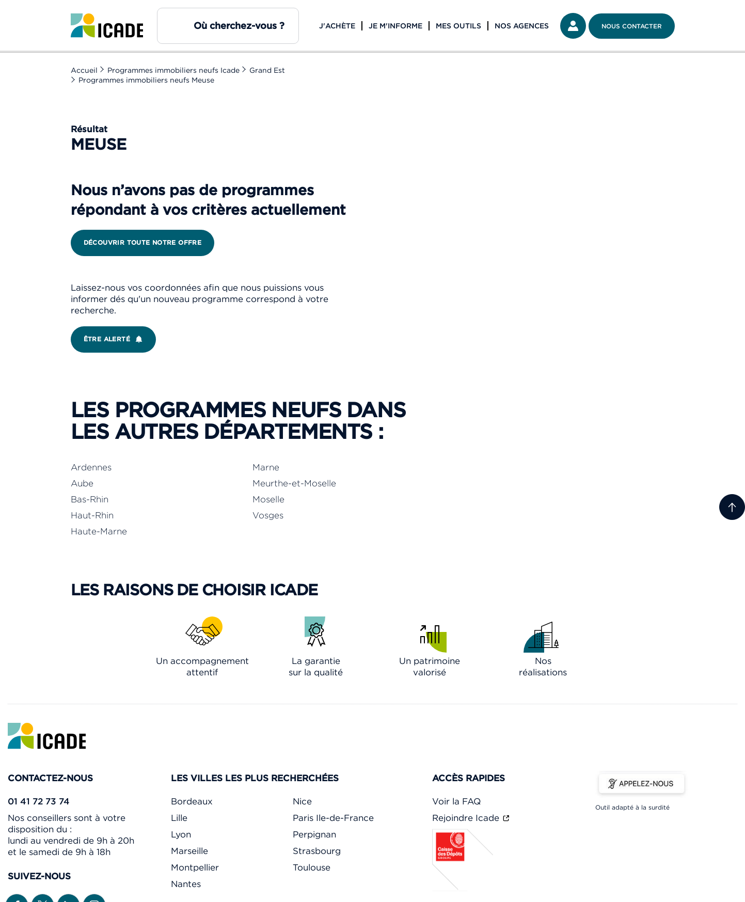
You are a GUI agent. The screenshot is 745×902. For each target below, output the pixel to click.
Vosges (267, 515)
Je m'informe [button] (395, 25)
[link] (107, 26)
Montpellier (195, 867)
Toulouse (311, 867)
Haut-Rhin (92, 515)
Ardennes (91, 467)
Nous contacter (631, 26)
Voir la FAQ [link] (456, 801)
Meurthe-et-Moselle (294, 483)
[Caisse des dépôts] (463, 888)
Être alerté (116, 339)
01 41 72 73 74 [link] (39, 801)
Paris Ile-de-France (333, 818)
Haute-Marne (99, 531)
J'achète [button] (337, 25)
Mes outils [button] (458, 25)
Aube (82, 483)
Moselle (268, 499)
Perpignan (314, 834)
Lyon (181, 834)
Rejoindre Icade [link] (467, 818)
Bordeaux (192, 801)
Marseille (189, 851)
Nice (302, 801)
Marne (265, 467)
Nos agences (522, 25)
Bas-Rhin (89, 499)
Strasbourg (317, 851)
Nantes (186, 884)
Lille (179, 818)
